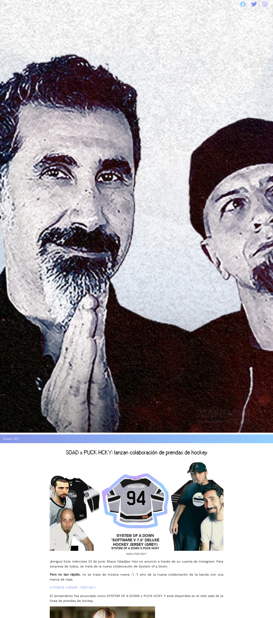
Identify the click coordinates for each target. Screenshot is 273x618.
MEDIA (127, 4)
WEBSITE (164, 4)
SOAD (44, 4)
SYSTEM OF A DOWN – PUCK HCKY (73, 587)
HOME (13, 4)
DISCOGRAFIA (85, 4)
